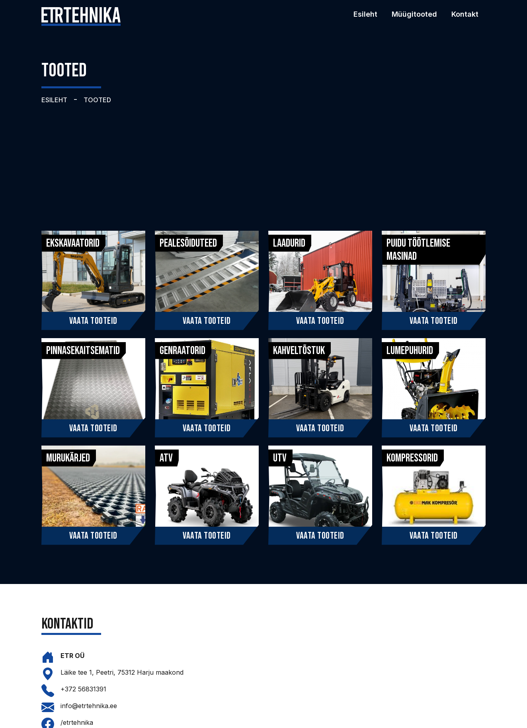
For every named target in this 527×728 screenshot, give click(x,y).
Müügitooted (414, 14)
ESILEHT (54, 100)
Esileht (365, 14)
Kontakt (464, 14)
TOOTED (97, 100)
